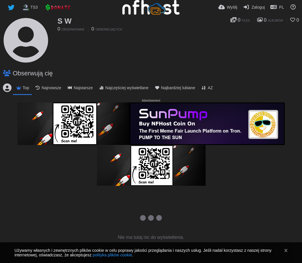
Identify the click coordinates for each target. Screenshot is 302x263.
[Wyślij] (227, 7)
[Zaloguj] (254, 7)
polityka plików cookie (112, 255)
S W (64, 21)
